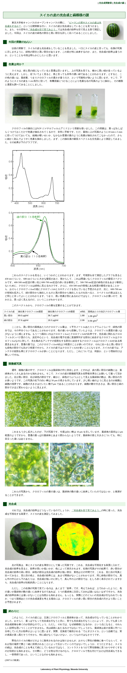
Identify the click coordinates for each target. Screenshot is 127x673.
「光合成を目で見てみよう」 (43, 29)
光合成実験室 (105, 3)
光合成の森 (119, 3)
